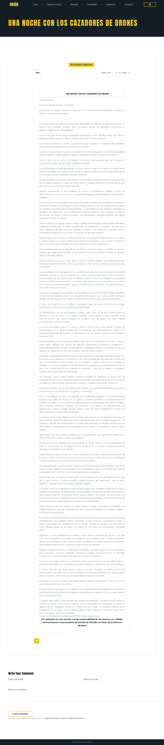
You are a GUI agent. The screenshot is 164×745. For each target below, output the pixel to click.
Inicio (35, 4)
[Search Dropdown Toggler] (150, 4)
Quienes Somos (54, 4)
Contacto (129, 4)
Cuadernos (111, 4)
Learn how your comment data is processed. (64, 718)
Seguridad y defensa (81, 65)
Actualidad (92, 4)
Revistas (74, 4)
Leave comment (20, 714)
